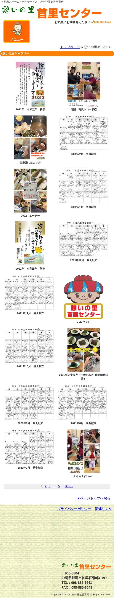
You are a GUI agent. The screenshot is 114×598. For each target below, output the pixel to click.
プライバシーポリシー (74, 509)
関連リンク (103, 509)
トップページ (70, 47)
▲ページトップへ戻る (93, 498)
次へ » (69, 486)
